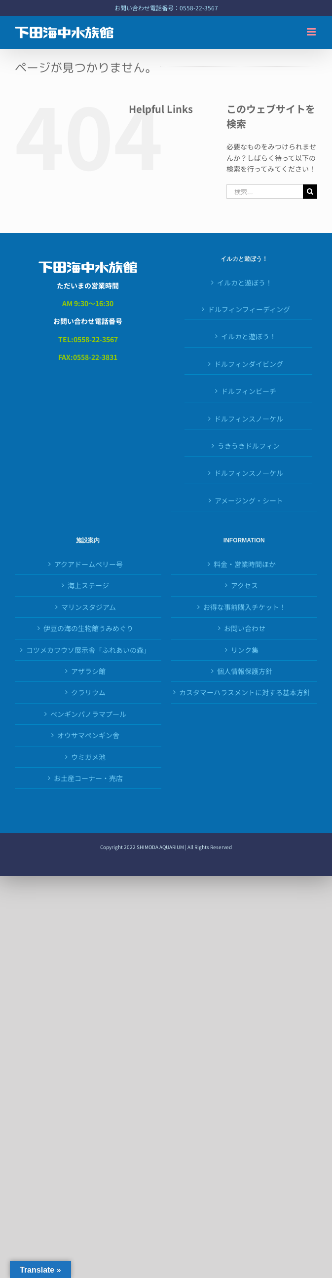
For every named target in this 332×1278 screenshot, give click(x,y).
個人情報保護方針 (244, 671)
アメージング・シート (249, 500)
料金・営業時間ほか (245, 564)
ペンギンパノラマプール (88, 714)
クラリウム (88, 692)
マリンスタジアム (88, 607)
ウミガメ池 (88, 757)
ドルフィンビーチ (248, 391)
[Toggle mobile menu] (312, 32)
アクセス (244, 585)
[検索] (310, 191)
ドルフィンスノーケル (248, 473)
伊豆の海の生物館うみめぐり (88, 628)
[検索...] (264, 191)
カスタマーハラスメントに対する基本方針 (244, 692)
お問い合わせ (244, 628)
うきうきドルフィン (249, 446)
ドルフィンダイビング (248, 364)
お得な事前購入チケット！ (244, 607)
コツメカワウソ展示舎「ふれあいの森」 (88, 650)
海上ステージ (88, 585)
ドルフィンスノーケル (248, 419)
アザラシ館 (88, 671)
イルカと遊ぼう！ (244, 282)
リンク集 (244, 650)
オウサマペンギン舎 (88, 735)
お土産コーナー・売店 (88, 778)
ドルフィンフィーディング (249, 309)
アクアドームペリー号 (88, 564)
